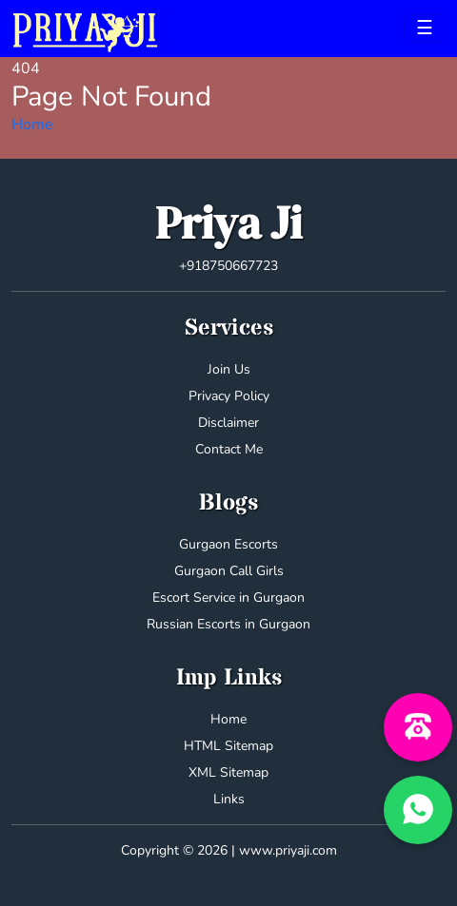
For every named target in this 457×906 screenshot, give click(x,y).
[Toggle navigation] (425, 28)
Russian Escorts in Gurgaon (228, 624)
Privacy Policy (229, 396)
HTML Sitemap (228, 746)
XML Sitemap (228, 772)
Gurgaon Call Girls (229, 571)
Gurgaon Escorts (228, 544)
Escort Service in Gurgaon (228, 597)
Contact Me (229, 449)
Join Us (229, 369)
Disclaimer (228, 423)
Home (32, 124)
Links (229, 799)
